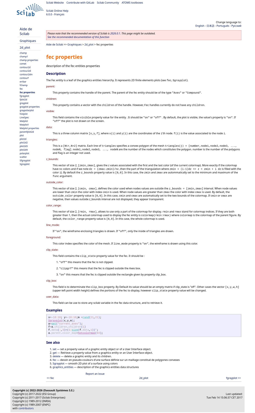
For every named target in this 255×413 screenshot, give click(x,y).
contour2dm (26, 74)
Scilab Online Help (57, 11)
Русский (236, 26)
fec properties (27, 92)
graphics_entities (63, 367)
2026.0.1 (115, 33)
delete (56, 356)
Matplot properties (29, 128)
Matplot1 (24, 124)
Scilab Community (108, 2)
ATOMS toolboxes (132, 2)
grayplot (24, 103)
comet (23, 63)
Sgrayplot (25, 164)
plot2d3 (24, 146)
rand (86, 317)
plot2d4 (24, 149)
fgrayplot (24, 95)
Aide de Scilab (26, 31)
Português (222, 26)
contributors (26, 408)
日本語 (210, 26)
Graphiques (28, 41)
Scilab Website (55, 2)
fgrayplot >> (233, 378)
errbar (23, 81)
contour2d (25, 67)
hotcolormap (86, 333)
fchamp (23, 85)
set (54, 349)
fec (21, 88)
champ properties (29, 60)
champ (23, 52)
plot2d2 (24, 142)
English (199, 26)
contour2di (25, 70)
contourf (24, 78)
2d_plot (25, 47)
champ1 (24, 56)
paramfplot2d (27, 131)
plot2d (23, 138)
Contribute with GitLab (80, 2)
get (53, 323)
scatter (23, 156)
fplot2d (23, 99)
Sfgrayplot (25, 160)
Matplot (24, 121)
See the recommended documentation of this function (78, 37)
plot (22, 135)
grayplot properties (30, 106)
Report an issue (95, 374)
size (75, 330)
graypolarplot (27, 110)
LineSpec (24, 117)
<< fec (50, 378)
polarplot (24, 153)
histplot (23, 113)
